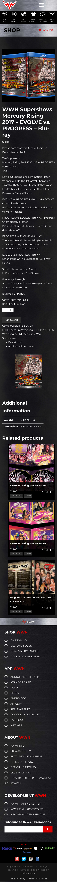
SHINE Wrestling (25, 334)
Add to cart (11, 320)
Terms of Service (38, 879)
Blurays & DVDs (23, 325)
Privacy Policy (17, 879)
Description (15, 342)
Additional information (22, 346)
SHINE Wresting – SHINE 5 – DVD (29, 485)
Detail (28, 495)
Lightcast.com (28, 873)
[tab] (31, 342)
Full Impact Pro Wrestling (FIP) (20, 330)
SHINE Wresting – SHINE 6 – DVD (29, 543)
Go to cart (46, 30)
